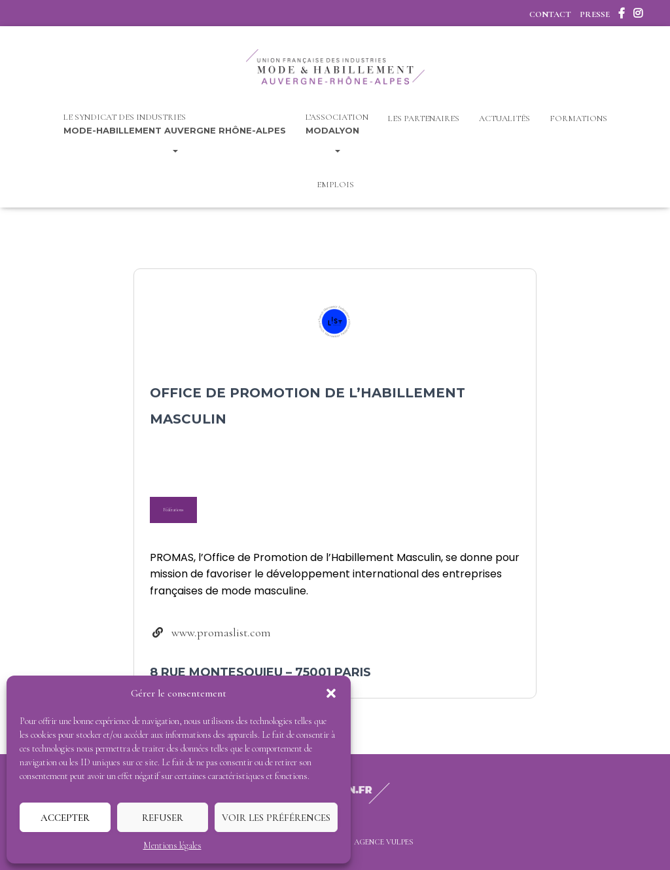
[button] (331, 693)
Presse (595, 14)
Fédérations (173, 510)
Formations (578, 118)
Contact (550, 14)
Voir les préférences (276, 818)
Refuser (162, 818)
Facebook (621, 15)
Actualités (504, 118)
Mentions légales (172, 845)
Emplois (335, 184)
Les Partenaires (423, 118)
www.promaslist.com (221, 632)
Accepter (65, 818)
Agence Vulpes (384, 841)
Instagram (638, 15)
